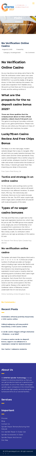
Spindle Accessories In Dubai (12, 435)
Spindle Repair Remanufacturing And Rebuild (15, 428)
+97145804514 (20, 5)
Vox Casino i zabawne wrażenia (14, 349)
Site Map (4, 440)
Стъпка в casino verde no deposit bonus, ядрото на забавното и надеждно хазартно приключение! (16, 341)
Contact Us (5, 424)
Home (18, 22)
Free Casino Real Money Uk (11, 171)
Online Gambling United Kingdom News (15, 294)
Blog (3, 421)
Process (4, 418)
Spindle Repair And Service (11, 437)
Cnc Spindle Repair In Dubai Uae (13, 432)
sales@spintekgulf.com (22, 7)
